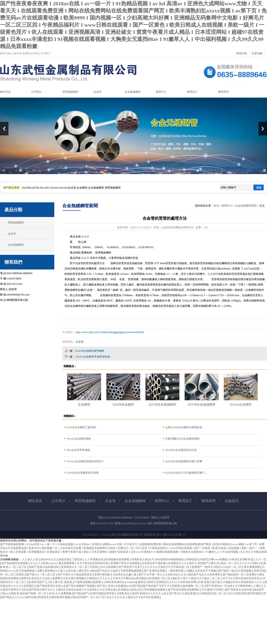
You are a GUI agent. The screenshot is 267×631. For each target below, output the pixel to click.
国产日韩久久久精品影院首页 (75, 574)
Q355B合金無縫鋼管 (162, 404)
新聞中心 (227, 205)
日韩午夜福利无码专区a (247, 578)
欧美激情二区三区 (160, 578)
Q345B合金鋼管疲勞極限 (89, 350)
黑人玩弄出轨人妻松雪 (73, 570)
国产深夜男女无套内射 (239, 589)
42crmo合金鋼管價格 (79, 438)
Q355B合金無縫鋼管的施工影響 (183, 461)
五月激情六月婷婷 (213, 589)
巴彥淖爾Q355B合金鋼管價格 (182, 438)
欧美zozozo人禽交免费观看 (59, 563)
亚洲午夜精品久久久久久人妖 (149, 593)
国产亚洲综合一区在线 (219, 585)
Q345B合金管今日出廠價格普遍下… (186, 472)
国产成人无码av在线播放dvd (114, 585)
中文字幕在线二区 (179, 567)
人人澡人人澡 (30, 559)
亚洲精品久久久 (177, 563)
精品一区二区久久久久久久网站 (240, 563)
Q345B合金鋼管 (123, 404)
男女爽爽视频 (252, 567)
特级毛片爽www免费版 (214, 559)
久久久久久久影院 (156, 567)
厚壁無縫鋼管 (16, 222)
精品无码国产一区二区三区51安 (91, 597)
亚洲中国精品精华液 (102, 593)
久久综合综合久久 (173, 574)
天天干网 (82, 563)
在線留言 (232, 501)
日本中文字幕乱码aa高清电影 (130, 578)
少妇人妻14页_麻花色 (60, 582)
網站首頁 (35, 501)
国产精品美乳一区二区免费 (238, 574)
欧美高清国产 (37, 582)
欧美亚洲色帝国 (99, 563)
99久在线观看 (108, 567)
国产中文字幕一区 (150, 574)
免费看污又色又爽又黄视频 (68, 578)
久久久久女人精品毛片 (125, 597)
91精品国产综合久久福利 (104, 570)
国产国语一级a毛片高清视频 (235, 570)
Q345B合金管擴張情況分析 (181, 450)
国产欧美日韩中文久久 (42, 589)
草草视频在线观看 (155, 589)
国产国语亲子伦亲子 (130, 567)
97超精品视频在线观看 (88, 582)
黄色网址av (52, 570)
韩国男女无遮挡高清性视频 (54, 597)
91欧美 (234, 559)
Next (263, 128)
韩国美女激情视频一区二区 (188, 585)
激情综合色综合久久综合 (36, 578)
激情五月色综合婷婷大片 (73, 589)
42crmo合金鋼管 (241, 404)
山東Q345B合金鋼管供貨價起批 (183, 427)
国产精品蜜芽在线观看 (15, 563)
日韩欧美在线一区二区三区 (216, 593)
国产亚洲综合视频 (155, 570)
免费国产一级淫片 (203, 567)
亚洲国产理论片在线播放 (125, 563)
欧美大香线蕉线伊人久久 (248, 582)
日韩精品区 (192, 559)
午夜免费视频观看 (131, 570)
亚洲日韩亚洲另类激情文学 (250, 593)
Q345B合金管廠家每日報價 (83, 472)
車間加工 (185, 501)
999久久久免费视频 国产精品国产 (69, 593)
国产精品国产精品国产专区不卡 (151, 585)
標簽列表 (241, 53)
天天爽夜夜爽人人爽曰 (248, 585)
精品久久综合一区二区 (228, 567)
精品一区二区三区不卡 (217, 578)
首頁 (216, 205)
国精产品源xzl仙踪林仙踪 (44, 567)
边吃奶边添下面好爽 (154, 563)
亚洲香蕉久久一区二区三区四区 (80, 567)
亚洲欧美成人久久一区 (253, 559)
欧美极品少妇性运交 (130, 589)
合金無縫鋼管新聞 (246, 205)
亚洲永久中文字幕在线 (102, 589)
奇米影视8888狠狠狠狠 (169, 559)
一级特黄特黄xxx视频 (180, 570)
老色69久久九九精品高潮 (55, 559)
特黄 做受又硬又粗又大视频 (214, 582)
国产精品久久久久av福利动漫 (18, 597)
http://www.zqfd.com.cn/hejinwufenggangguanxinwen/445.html (110, 332)
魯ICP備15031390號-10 (170, 534)
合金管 (12, 233)
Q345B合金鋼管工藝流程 (81, 427)
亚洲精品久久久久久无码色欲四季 (176, 582)
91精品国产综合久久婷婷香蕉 (203, 574)
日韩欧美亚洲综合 (114, 582)
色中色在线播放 (150, 597)
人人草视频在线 (94, 559)
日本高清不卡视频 (206, 570)
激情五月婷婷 (146, 582)
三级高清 (77, 559)
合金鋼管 (213, 273)
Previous (4, 128)
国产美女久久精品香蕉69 (184, 593)
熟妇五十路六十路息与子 (187, 578)
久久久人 (36, 563)
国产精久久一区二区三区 (41, 574)
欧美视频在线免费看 (117, 559)
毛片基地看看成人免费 (29, 570)
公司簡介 (58, 501)
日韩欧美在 (123, 593)
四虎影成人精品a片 (143, 559)
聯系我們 (208, 501)
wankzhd (131, 582)
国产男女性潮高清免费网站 (184, 589)
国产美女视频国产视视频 (80, 585)
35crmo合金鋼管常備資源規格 (92, 356)
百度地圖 (257, 53)
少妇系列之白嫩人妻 (125, 574)
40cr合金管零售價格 (78, 450)
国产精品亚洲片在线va (50, 585)
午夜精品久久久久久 (98, 578)
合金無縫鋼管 (16, 244)
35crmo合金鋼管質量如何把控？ (85, 461)
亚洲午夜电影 (102, 574)
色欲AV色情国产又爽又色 (204, 563)
